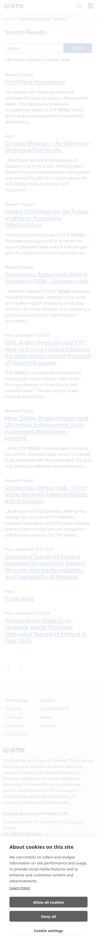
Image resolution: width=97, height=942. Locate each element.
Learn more (19, 887)
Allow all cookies (48, 902)
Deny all (48, 916)
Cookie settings (48, 930)
